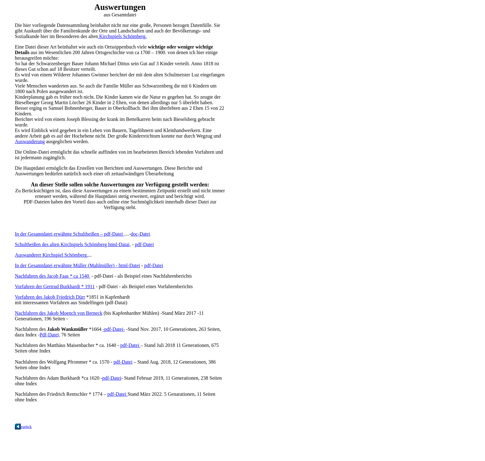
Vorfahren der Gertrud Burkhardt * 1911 (55, 286)
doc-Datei (140, 234)
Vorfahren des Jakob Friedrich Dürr (50, 297)
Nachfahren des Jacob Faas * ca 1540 (52, 276)
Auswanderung (30, 141)
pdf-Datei (144, 244)
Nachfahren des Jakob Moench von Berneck (58, 313)
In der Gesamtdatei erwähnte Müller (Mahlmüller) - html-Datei (77, 265)
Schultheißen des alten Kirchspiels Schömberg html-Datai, (73, 244)
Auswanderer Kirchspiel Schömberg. (51, 255)
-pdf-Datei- (114, 329)
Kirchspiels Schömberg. (122, 36)
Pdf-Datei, (50, 334)
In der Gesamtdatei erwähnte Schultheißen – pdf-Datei (69, 234)
